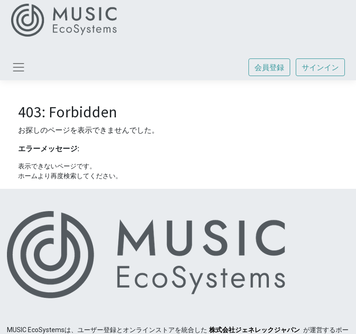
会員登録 (269, 67)
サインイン (320, 67)
